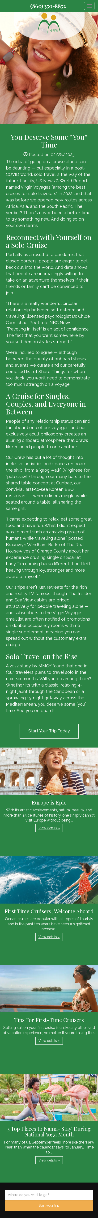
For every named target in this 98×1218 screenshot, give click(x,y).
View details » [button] (49, 828)
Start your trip (49, 1205)
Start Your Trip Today (49, 730)
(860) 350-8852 (48, 5)
